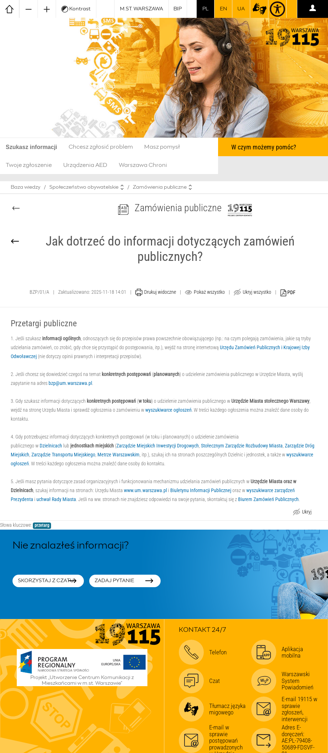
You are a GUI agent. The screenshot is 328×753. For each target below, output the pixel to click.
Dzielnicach (51, 446)
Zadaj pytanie (114, 580)
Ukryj (307, 512)
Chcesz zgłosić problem (101, 147)
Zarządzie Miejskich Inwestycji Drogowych (157, 446)
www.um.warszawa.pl (145, 490)
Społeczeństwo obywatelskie (83, 187)
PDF (288, 292)
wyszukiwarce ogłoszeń (168, 410)
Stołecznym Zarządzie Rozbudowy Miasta (242, 446)
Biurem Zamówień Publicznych (268, 499)
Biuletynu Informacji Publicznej (200, 490)
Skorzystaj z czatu (46, 580)
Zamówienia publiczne (160, 187)
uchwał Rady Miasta (56, 499)
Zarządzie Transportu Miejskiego (63, 454)
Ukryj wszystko (257, 292)
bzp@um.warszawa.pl (70, 383)
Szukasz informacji (31, 147)
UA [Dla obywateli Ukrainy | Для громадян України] (241, 8)
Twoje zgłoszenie (29, 165)
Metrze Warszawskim (118, 454)
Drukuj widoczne (160, 292)
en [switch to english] (223, 8)
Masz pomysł (162, 147)
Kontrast (76, 9)
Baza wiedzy (25, 187)
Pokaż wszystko (209, 292)
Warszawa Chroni (143, 165)
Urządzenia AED (85, 165)
